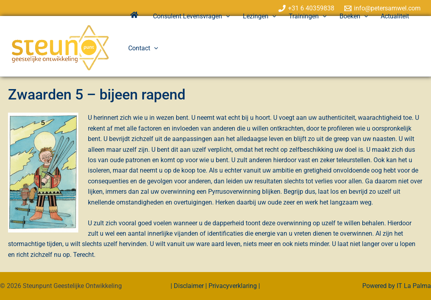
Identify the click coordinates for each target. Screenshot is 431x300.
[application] (226, 16)
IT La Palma (414, 286)
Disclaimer (189, 286)
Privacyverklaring (233, 286)
